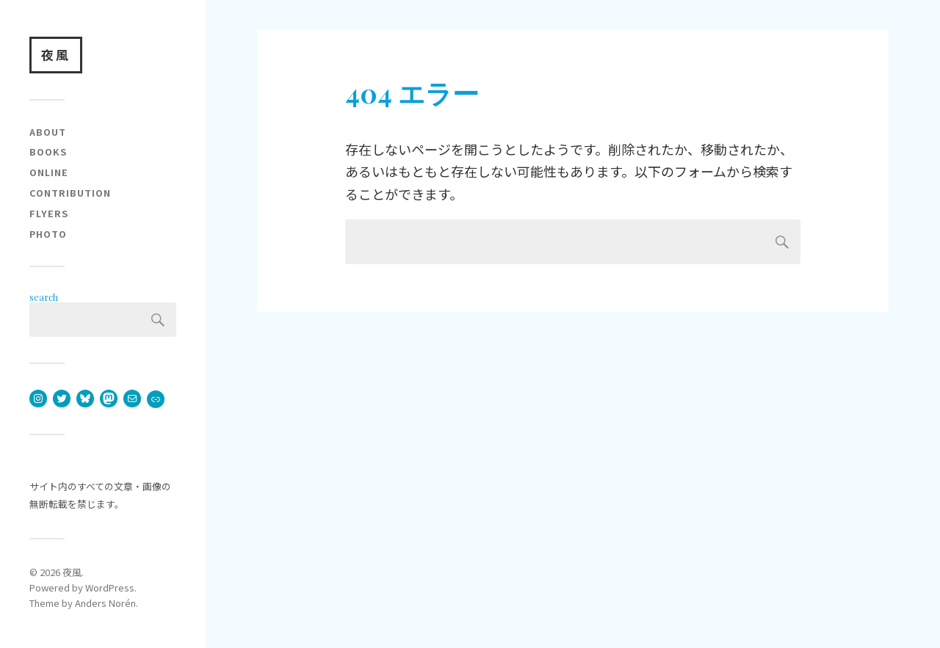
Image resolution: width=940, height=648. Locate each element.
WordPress (109, 587)
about (47, 132)
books (48, 152)
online (48, 172)
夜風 (55, 54)
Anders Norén (105, 603)
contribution (70, 193)
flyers (48, 213)
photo (48, 234)
